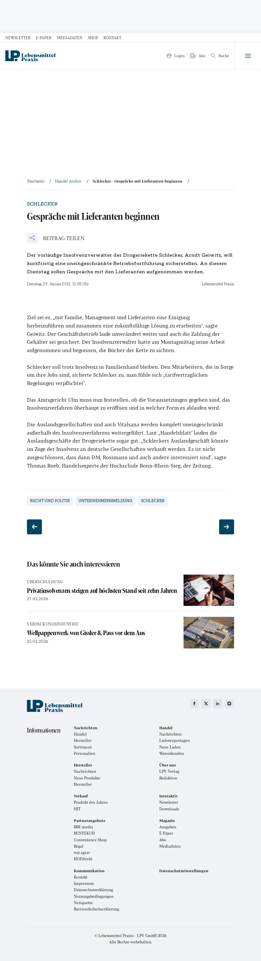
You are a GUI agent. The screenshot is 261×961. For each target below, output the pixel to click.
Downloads (169, 809)
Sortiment (83, 747)
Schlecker (153, 500)
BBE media (83, 827)
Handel (80, 734)
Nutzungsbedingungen (93, 896)
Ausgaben (167, 827)
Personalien (84, 753)
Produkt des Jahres (91, 802)
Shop (93, 37)
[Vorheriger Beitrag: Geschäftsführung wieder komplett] (34, 526)
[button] (56, 238)
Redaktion (168, 778)
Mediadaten (69, 37)
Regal (78, 846)
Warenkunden (171, 753)
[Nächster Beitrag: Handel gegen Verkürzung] (226, 526)
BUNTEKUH (84, 833)
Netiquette (83, 902)
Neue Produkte (87, 778)
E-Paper (44, 37)
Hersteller (83, 740)
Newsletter (18, 37)
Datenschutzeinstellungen (183, 871)
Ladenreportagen (174, 740)
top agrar (82, 852)
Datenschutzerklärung (93, 890)
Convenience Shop (90, 840)
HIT (77, 809)
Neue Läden (170, 747)
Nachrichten (170, 734)
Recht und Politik (50, 500)
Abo (162, 840)
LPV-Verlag (169, 771)
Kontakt (112, 37)
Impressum (84, 883)
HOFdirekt (83, 859)
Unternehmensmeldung (105, 500)
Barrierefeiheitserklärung (96, 909)
